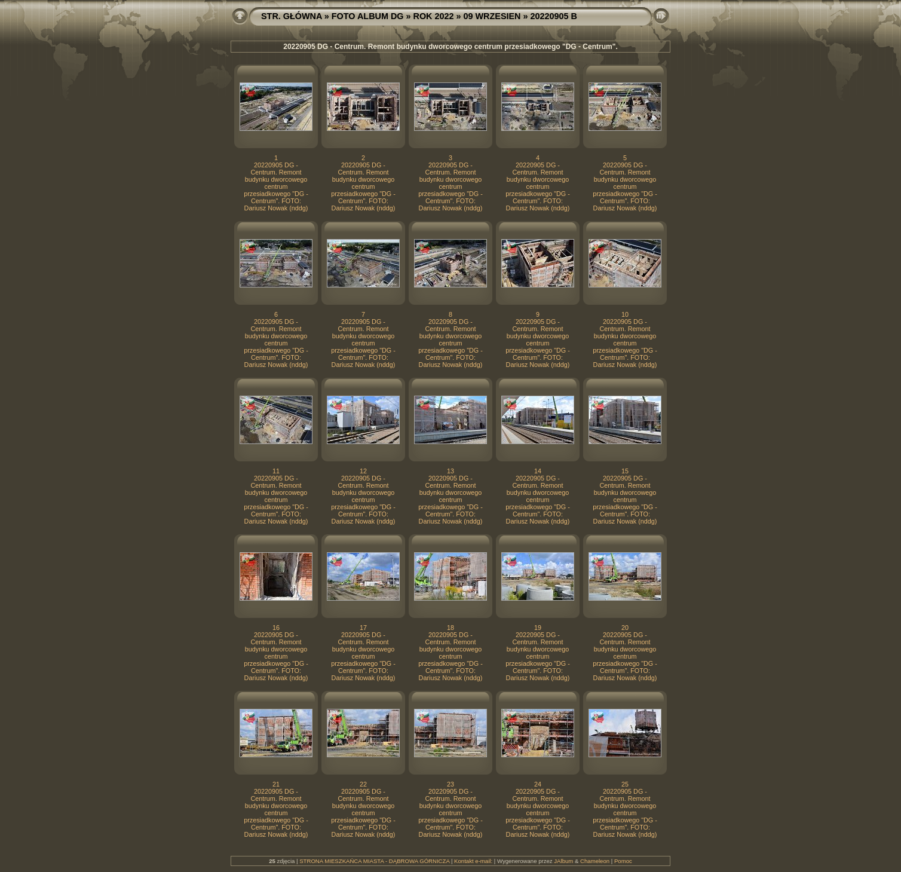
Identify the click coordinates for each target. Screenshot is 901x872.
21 (276, 784)
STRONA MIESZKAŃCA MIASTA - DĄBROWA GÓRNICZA (374, 861)
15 (625, 471)
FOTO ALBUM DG (368, 16)
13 (450, 471)
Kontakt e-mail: (473, 861)
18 (450, 627)
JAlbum (563, 861)
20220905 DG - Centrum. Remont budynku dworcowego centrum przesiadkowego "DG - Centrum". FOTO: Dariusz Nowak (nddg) (276, 186)
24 (537, 784)
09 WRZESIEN (492, 16)
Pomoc (623, 861)
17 (363, 627)
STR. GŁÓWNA (291, 16)
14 (537, 471)
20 (625, 627)
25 (625, 784)
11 (276, 471)
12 (363, 471)
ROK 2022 (433, 16)
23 (450, 784)
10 (625, 314)
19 (537, 627)
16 (276, 627)
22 (363, 784)
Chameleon (594, 861)
